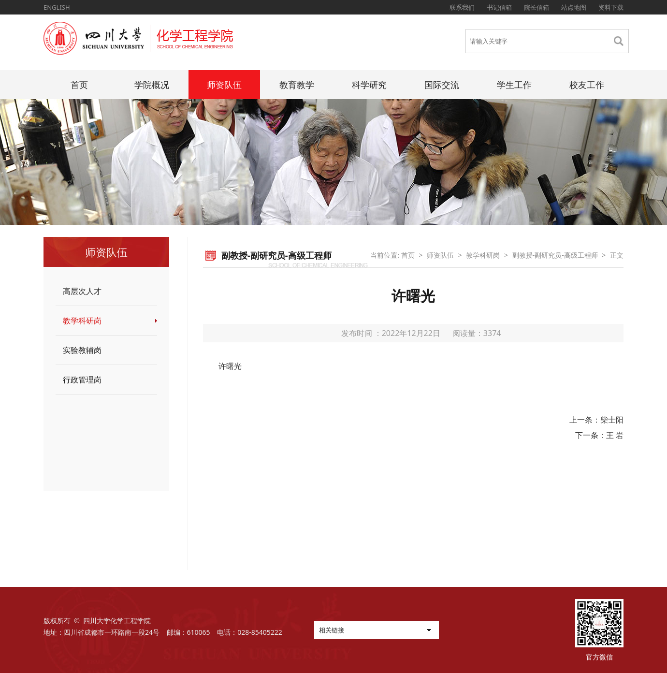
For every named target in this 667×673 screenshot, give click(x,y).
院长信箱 (536, 7)
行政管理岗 (82, 379)
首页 (79, 84)
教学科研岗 (82, 320)
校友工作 (586, 84)
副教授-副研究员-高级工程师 (555, 255)
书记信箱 (499, 7)
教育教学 (296, 84)
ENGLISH (57, 7)
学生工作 (514, 84)
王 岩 (615, 435)
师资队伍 (224, 84)
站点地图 (573, 7)
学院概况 (151, 84)
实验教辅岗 (82, 350)
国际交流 (441, 84)
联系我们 (462, 7)
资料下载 (611, 7)
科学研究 (369, 84)
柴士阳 (612, 419)
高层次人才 (82, 291)
